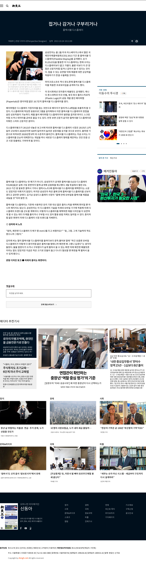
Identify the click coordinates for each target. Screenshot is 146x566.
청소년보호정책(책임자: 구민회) (84, 548)
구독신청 (129, 509)
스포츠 (67, 517)
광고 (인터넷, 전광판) (24, 548)
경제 (87, 505)
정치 (66, 505)
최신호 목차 (110, 509)
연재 (107, 505)
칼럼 (66, 521)
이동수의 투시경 (108, 93)
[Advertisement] (42, 161)
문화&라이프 (70, 513)
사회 (66, 509)
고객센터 (44, 548)
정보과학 (88, 513)
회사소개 (11, 548)
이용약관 (52, 548)
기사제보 (129, 505)
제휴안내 (36, 548)
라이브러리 (109, 513)
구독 (123, 93)
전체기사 (88, 521)
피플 (87, 517)
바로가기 (135, 171)
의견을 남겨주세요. (16, 293)
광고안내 (129, 513)
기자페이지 (109, 517)
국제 (87, 509)
